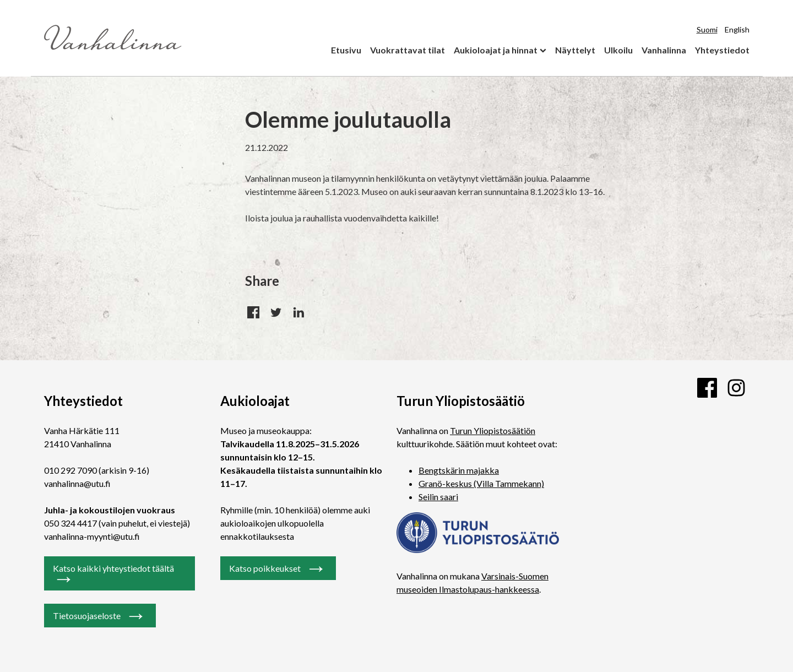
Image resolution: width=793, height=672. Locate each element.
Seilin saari (438, 496)
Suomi (707, 29)
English (737, 29)
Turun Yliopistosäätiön (492, 430)
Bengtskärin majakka (459, 470)
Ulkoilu (618, 50)
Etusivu (346, 50)
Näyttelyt (575, 50)
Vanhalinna (664, 50)
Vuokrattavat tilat (407, 50)
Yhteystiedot (722, 50)
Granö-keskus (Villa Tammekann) (481, 483)
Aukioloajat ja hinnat (495, 50)
